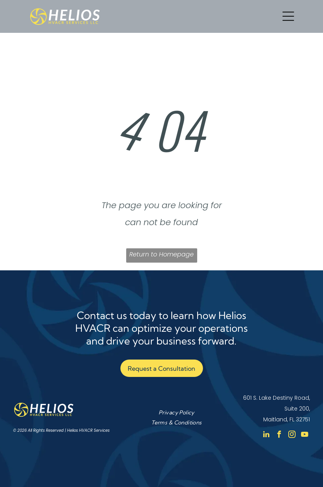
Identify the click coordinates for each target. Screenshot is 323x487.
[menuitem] (176, 412)
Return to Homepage (161, 254)
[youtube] (304, 435)
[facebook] (279, 435)
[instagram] (291, 435)
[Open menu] (288, 16)
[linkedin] (266, 435)
